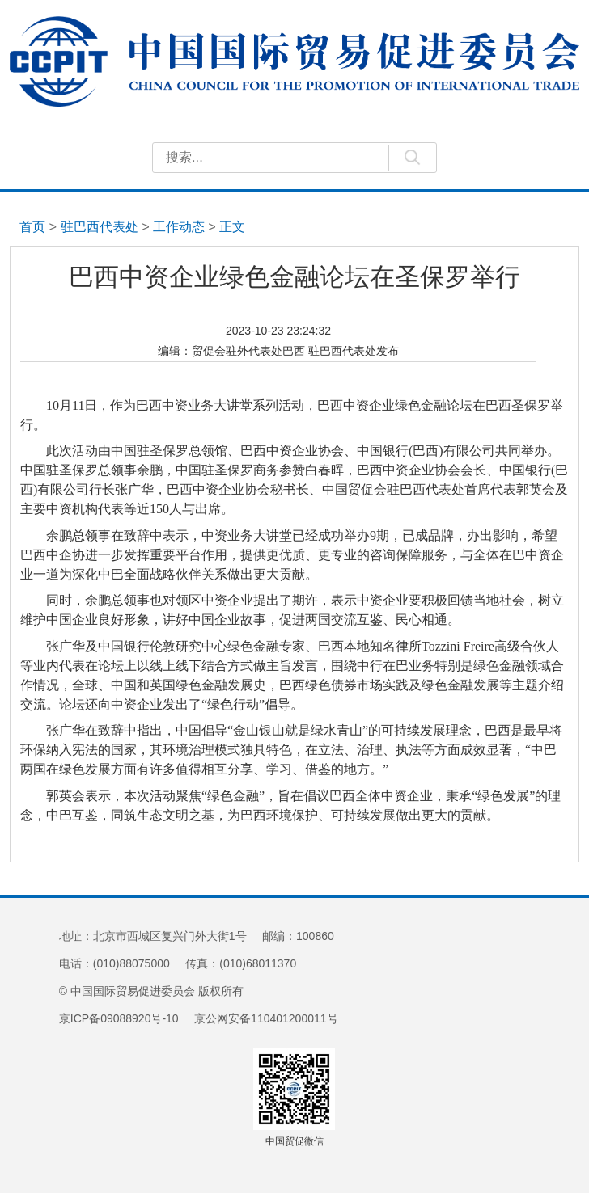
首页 (32, 226)
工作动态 (179, 226)
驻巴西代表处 (99, 226)
